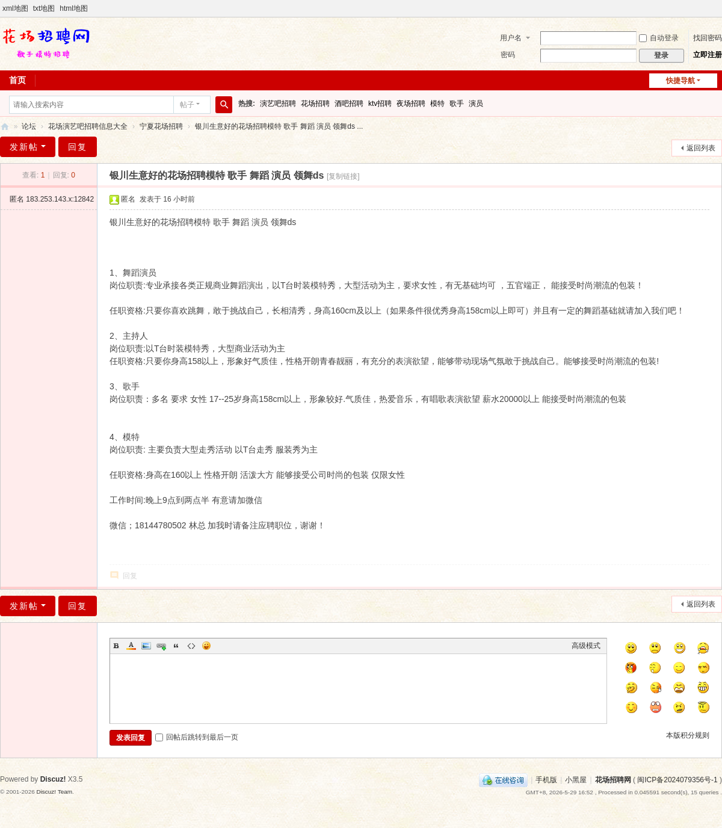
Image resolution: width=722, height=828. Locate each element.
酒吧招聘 (349, 103)
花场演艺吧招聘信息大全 (88, 126)
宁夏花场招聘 (161, 126)
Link (161, 646)
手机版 (546, 780)
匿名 (52, 199)
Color (131, 646)
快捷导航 (680, 80)
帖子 (187, 104)
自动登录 (659, 38)
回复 (77, 147)
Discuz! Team (54, 791)
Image (146, 646)
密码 (508, 55)
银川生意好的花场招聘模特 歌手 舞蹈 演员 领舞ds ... (279, 126)
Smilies (206, 646)
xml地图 (15, 8)
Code (191, 646)
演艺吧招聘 (278, 103)
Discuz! (53, 779)
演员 (476, 103)
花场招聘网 (5, 126)
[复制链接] (343, 176)
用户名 (511, 38)
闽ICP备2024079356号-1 (677, 780)
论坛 (29, 126)
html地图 (74, 8)
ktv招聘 (380, 103)
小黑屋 (576, 780)
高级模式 (586, 645)
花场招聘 (315, 103)
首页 (17, 80)
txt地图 (44, 8)
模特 (437, 103)
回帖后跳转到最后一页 (196, 737)
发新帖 (24, 147)
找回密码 (707, 38)
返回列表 (701, 148)
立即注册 (707, 55)
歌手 (456, 103)
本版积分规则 (687, 735)
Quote (176, 646)
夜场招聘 (410, 103)
